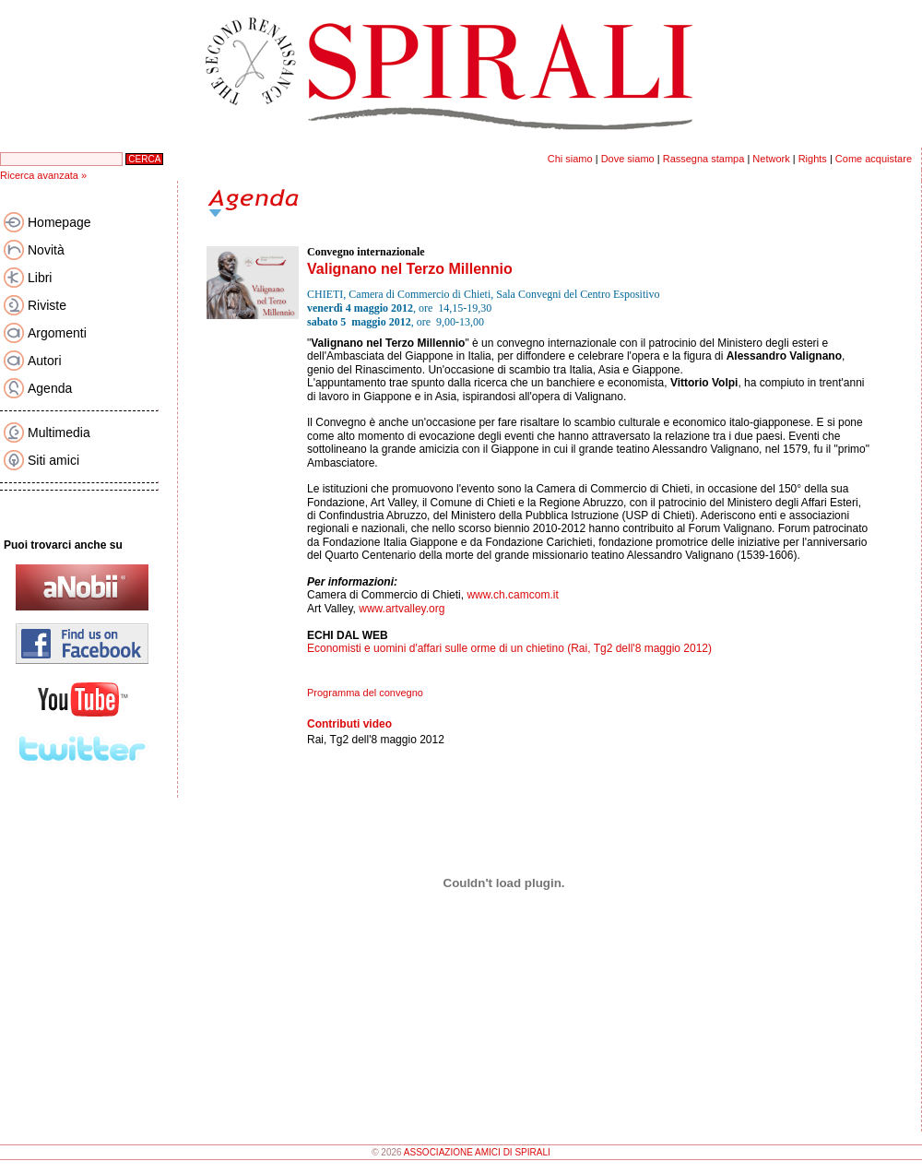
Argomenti (57, 333)
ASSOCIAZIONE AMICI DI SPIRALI (477, 1152)
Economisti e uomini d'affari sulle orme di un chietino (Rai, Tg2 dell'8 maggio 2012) (509, 648)
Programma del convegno (365, 692)
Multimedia (59, 432)
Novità (46, 250)
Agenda (50, 388)
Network (770, 158)
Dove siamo (628, 158)
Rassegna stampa (704, 158)
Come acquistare (873, 158)
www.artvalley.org (401, 608)
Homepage (59, 222)
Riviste (47, 305)
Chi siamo (570, 158)
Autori (45, 360)
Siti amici (53, 460)
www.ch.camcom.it (512, 594)
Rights (812, 158)
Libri (40, 277)
